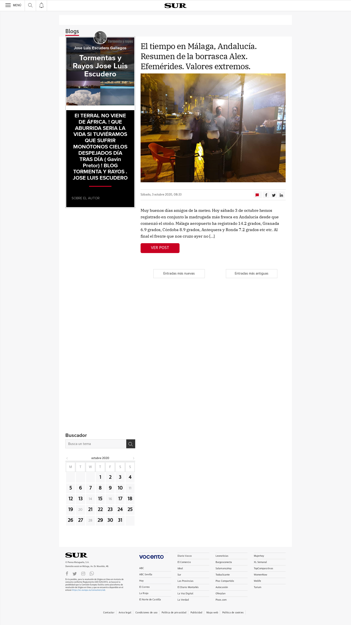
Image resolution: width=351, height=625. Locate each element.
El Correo (144, 587)
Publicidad (196, 612)
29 (100, 520)
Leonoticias (222, 556)
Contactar (108, 612)
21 (90, 509)
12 (70, 499)
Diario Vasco (185, 556)
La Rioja (143, 593)
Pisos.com (221, 600)
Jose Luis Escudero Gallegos (100, 48)
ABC (141, 568)
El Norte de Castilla (150, 599)
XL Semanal (260, 562)
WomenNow (260, 574)
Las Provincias (186, 581)
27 (80, 520)
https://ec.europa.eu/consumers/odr (88, 590)
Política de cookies (233, 612)
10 (120, 488)
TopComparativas (263, 568)
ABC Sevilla (145, 574)
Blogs (72, 31)
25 (130, 509)
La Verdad (183, 600)
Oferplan (220, 593)
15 (100, 499)
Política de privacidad (174, 612)
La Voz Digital (185, 593)
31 (120, 520)
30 (110, 520)
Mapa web (212, 612)
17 (120, 499)
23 (110, 509)
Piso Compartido (225, 581)
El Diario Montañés (188, 587)
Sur (179, 574)
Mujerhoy (259, 556)
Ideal (180, 568)
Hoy (141, 581)
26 (70, 520)
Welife (257, 581)
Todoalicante (223, 574)
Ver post (160, 248)
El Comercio (184, 562)
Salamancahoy (224, 568)
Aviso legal (125, 612)
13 (80, 499)
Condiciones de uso (146, 612)
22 (100, 509)
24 (120, 509)
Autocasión (222, 587)
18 (130, 499)
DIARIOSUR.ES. (83, 555)
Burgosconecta (224, 562)
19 (70, 509)
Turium (257, 587)
